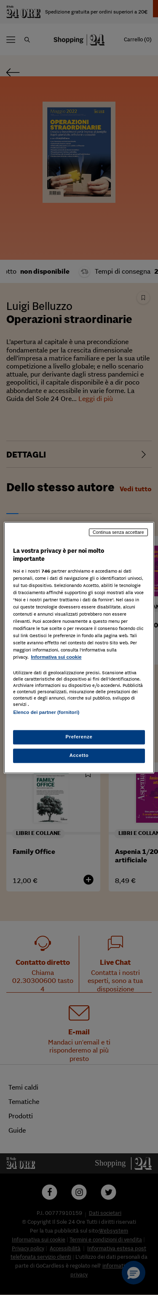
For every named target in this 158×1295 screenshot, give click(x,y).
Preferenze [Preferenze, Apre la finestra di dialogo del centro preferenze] (79, 736)
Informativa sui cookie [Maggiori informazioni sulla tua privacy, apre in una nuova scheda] (56, 657)
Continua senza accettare (118, 532)
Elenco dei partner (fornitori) (46, 712)
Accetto (79, 755)
